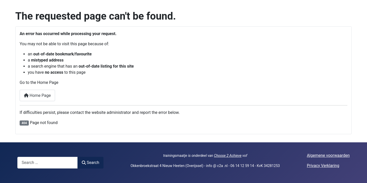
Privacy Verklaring (323, 165)
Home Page (37, 95)
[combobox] (47, 162)
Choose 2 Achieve (228, 156)
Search (90, 162)
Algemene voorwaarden (328, 155)
